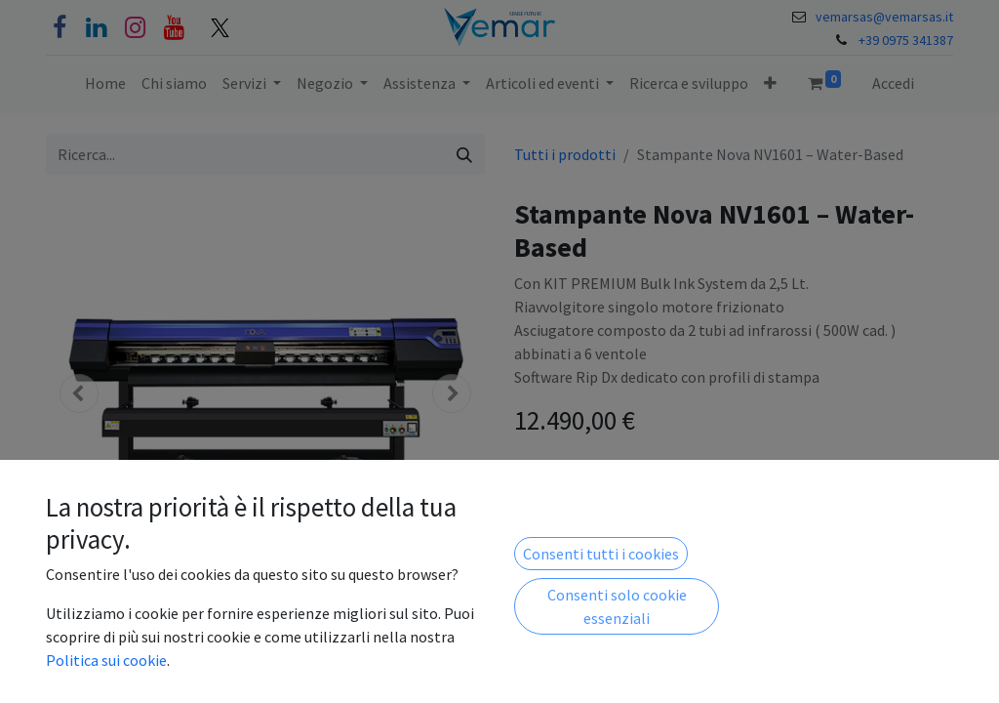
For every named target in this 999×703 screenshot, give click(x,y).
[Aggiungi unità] (634, 483)
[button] (770, 83)
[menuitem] (105, 83)
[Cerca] (464, 154)
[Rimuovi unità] (538, 483)
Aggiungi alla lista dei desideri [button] (626, 535)
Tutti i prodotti (565, 154)
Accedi (893, 83)
